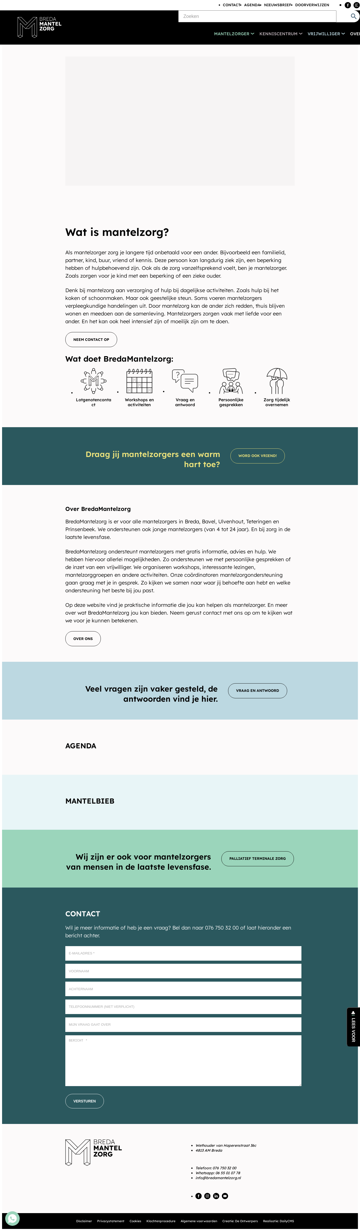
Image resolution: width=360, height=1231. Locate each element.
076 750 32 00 (224, 1168)
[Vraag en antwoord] (257, 690)
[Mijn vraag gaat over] (183, 1024)
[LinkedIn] (216, 1196)
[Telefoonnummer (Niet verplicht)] (183, 1007)
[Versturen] (84, 1101)
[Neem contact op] (91, 339)
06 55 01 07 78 (227, 1173)
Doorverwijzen (312, 5)
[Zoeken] (257, 16)
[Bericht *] (183, 1060)
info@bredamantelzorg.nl (218, 1178)
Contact (231, 5)
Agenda (252, 5)
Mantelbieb (89, 800)
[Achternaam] (183, 989)
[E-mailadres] (183, 953)
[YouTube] (225, 1196)
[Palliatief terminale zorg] (257, 858)
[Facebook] (348, 5)
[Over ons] (83, 638)
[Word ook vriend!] (257, 455)
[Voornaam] (183, 971)
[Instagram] (357, 5)
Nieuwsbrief (277, 5)
